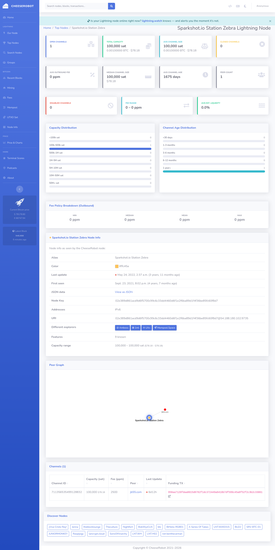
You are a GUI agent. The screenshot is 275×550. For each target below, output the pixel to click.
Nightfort (128, 527)
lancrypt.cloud (97, 533)
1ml (135, 327)
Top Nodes (61, 28)
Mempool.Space (164, 327)
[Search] (76, 6)
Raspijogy (78, 533)
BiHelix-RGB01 (174, 527)
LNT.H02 (152, 533)
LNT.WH (137, 533)
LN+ (146, 327)
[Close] (270, 21)
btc (159, 527)
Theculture (112, 527)
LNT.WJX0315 (222, 527)
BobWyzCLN (145, 527)
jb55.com (136, 492)
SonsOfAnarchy (118, 533)
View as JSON (124, 292)
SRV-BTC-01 (253, 527)
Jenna (75, 527)
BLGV (238, 527)
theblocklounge (91, 527)
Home (47, 28)
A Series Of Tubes (199, 527)
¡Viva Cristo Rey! (58, 527)
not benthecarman (172, 533)
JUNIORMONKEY (58, 533)
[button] (263, 6)
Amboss (122, 327)
